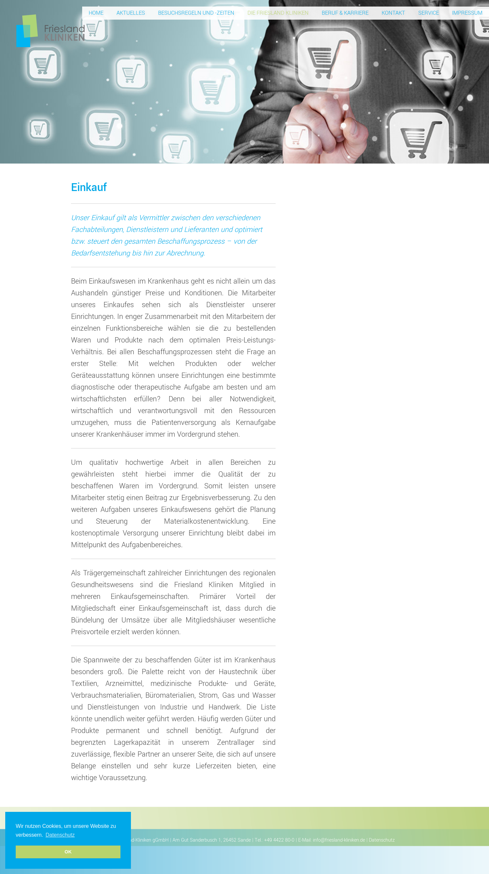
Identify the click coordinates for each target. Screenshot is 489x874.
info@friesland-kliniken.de (339, 840)
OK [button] (68, 851)
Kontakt (393, 13)
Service (428, 13)
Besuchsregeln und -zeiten (196, 13)
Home (96, 13)
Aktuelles (131, 13)
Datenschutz (382, 840)
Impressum (467, 13)
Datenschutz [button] (60, 835)
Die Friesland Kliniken (278, 13)
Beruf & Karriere (345, 13)
